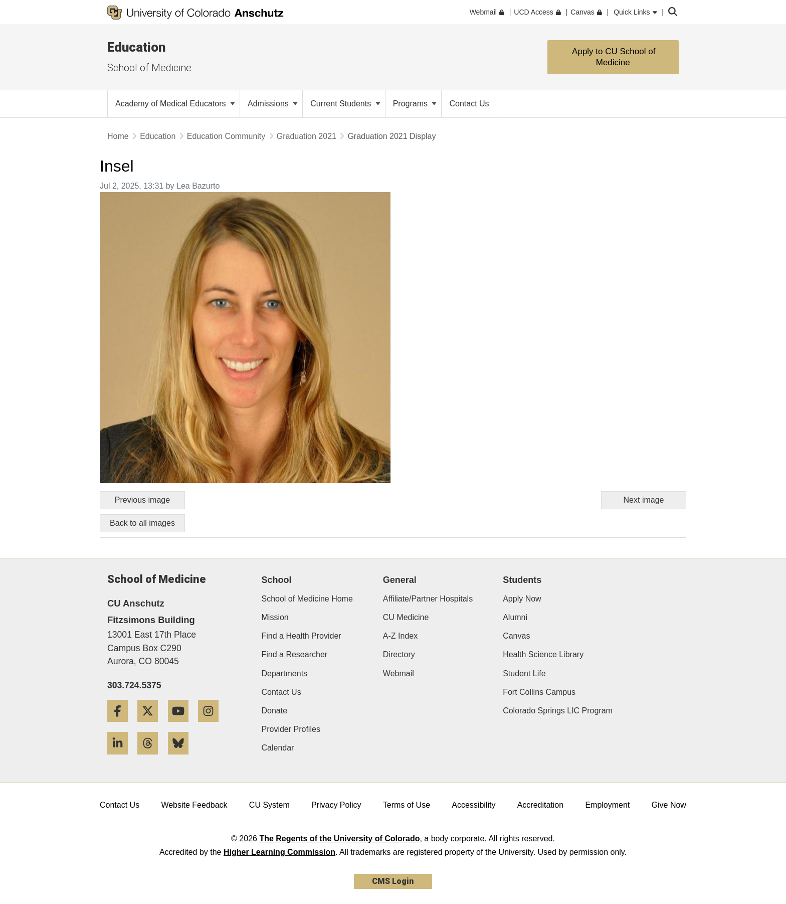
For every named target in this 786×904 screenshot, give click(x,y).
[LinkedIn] (121, 758)
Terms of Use (406, 805)
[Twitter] (151, 725)
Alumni (515, 617)
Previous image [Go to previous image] (142, 500)
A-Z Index (400, 636)
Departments (285, 673)
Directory (399, 654)
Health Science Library (543, 654)
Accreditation (540, 805)
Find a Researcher (295, 654)
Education (136, 47)
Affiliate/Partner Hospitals (428, 598)
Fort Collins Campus (539, 692)
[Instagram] (212, 725)
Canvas (516, 636)
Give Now (669, 805)
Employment (607, 805)
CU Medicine (406, 617)
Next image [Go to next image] (644, 500)
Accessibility (473, 805)
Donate (275, 710)
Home (118, 136)
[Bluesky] (182, 758)
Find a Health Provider (301, 636)
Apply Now (522, 598)
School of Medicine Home (307, 598)
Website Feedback (194, 805)
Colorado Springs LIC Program (558, 710)
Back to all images (142, 523)
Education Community (226, 136)
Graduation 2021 (306, 136)
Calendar (278, 747)
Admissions (273, 103)
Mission (275, 617)
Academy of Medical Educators (175, 103)
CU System (269, 805)
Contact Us (281, 692)
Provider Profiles (291, 729)
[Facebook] (121, 725)
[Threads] (151, 758)
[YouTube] (182, 725)
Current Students (345, 103)
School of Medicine (149, 68)
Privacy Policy (336, 805)
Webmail (398, 673)
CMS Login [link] (393, 881)
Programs (415, 103)
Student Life (524, 673)
